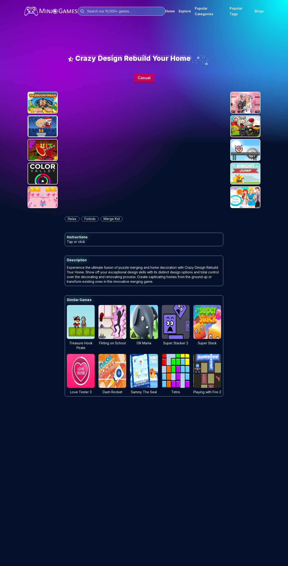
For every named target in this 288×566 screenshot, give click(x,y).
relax (72, 219)
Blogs (259, 11)
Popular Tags (236, 11)
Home (170, 11)
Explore (185, 11)
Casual (144, 77)
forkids (90, 219)
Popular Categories (204, 11)
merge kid (112, 219)
